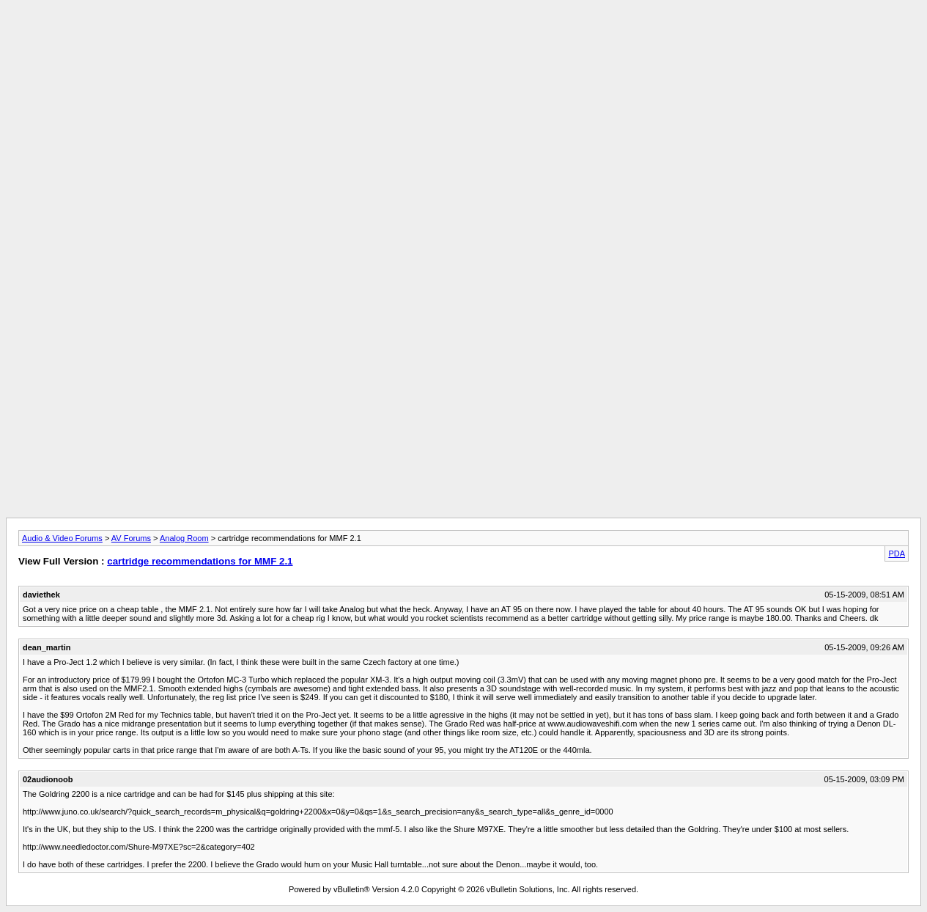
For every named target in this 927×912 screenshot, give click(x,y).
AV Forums (131, 538)
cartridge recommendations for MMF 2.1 (199, 561)
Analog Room (184, 538)
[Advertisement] (464, 39)
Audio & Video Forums (62, 538)
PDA (896, 553)
